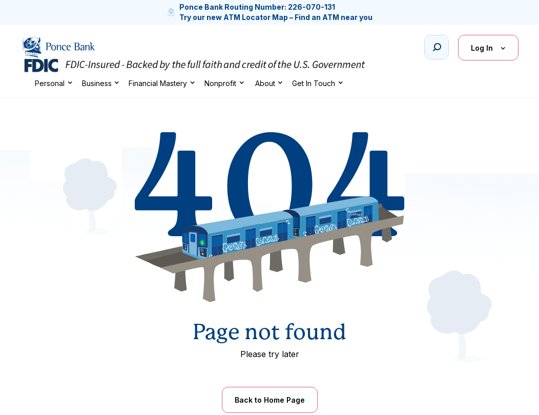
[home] (57, 47)
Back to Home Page (270, 400)
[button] (53, 83)
